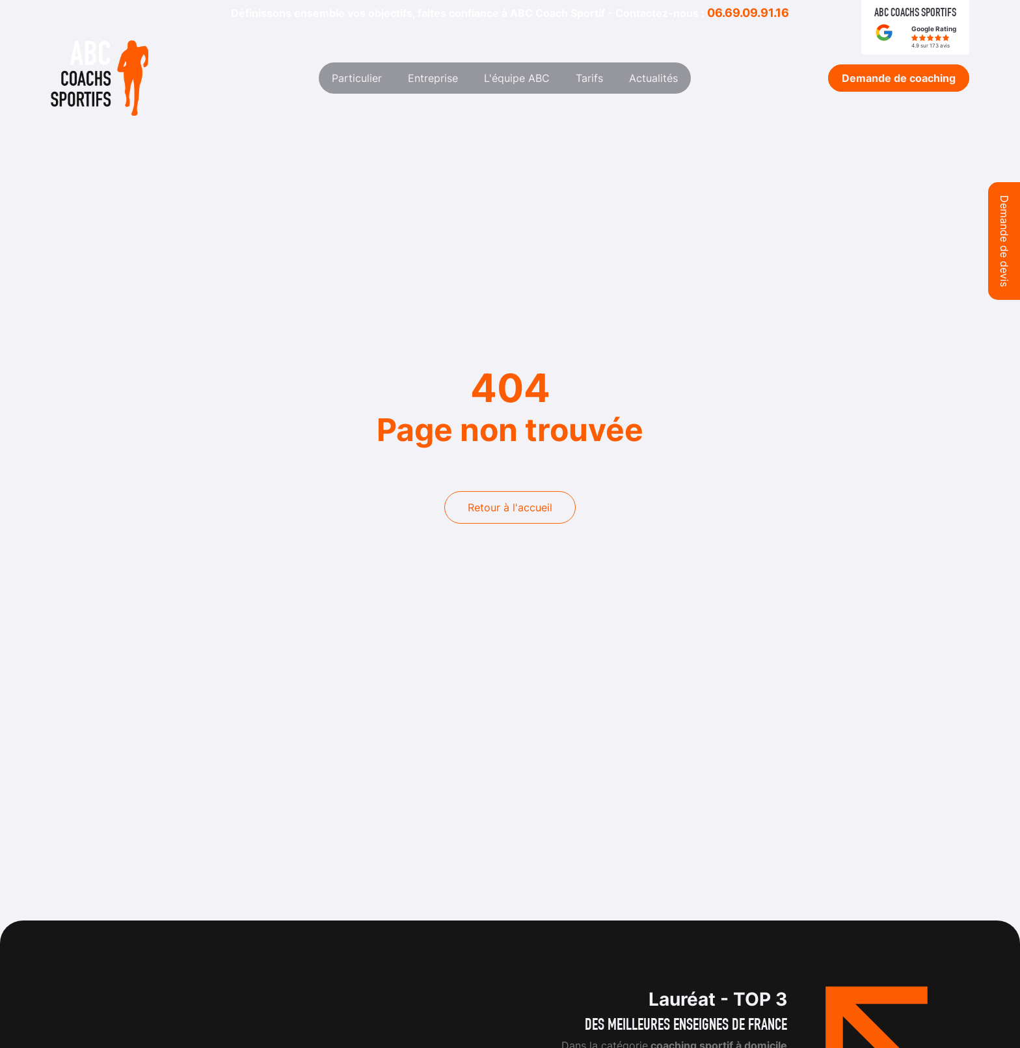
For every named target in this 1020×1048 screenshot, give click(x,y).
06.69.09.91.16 (748, 13)
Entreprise (433, 78)
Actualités (653, 78)
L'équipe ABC (517, 78)
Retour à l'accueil (510, 507)
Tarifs (589, 78)
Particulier (357, 78)
